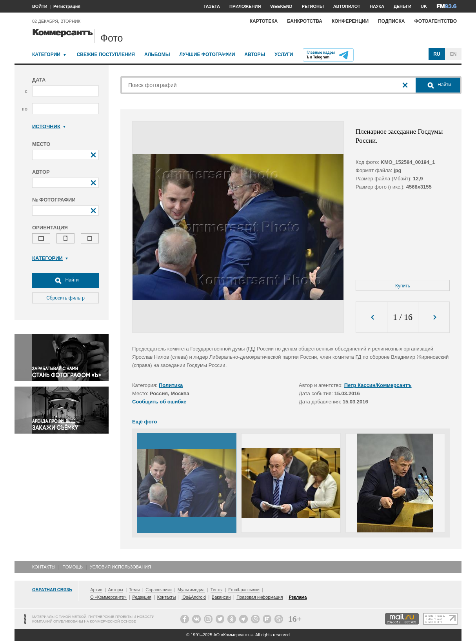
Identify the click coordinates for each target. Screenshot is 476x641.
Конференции (350, 21)
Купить (402, 286)
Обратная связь (52, 589)
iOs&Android (194, 597)
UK (424, 6)
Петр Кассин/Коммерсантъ (378, 385)
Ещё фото (144, 422)
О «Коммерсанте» (108, 597)
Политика (171, 385)
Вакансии (221, 597)
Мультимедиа (191, 589)
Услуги (283, 54)
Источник (48, 126)
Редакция (141, 597)
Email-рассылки (244, 589)
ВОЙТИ (39, 6)
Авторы (254, 54)
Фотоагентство (435, 21)
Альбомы (157, 54)
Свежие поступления (106, 54)
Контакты (43, 567)
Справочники (158, 589)
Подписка (391, 21)
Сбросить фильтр (65, 298)
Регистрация (66, 6)
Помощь (72, 567)
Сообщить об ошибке (159, 402)
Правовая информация (259, 597)
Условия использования (120, 567)
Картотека (264, 21)
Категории (46, 54)
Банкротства (304, 21)
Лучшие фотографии (207, 54)
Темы (134, 589)
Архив (96, 589)
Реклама (298, 597)
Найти (65, 280)
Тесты (217, 589)
